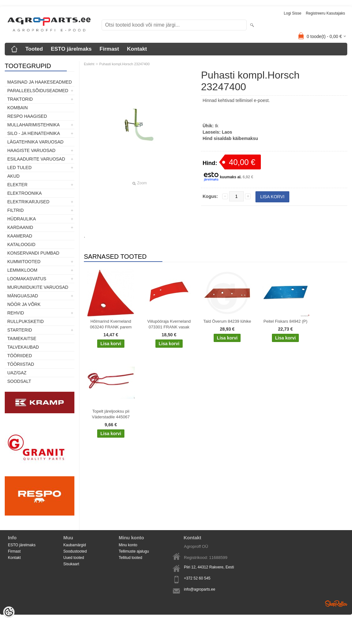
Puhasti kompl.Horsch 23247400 (124, 64)
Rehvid (15, 312)
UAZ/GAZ (17, 372)
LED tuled (19, 167)
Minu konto (128, 545)
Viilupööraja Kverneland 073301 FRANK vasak (169, 324)
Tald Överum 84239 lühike (227, 321)
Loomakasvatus (26, 278)
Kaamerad (19, 235)
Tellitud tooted (130, 557)
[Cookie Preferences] (9, 612)
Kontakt (137, 49)
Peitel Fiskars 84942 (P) (285, 321)
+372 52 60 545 (197, 578)
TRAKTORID (20, 99)
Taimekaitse (21, 338)
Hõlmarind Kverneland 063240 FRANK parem (111, 324)
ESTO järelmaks (71, 49)
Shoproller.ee (336, 603)
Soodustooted (75, 551)
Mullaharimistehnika (33, 124)
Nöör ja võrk (24, 304)
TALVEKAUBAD (23, 347)
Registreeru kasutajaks (325, 13)
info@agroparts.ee (199, 589)
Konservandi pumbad (33, 253)
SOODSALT (19, 381)
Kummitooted (24, 261)
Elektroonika (24, 193)
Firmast (109, 49)
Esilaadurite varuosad (36, 159)
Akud (13, 176)
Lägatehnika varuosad (35, 141)
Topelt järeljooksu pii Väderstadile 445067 (110, 414)
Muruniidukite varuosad (37, 287)
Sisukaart (71, 564)
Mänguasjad (22, 295)
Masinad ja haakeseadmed (39, 82)
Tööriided (19, 355)
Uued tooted (73, 557)
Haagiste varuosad (31, 150)
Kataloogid (21, 244)
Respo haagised (27, 116)
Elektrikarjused (28, 201)
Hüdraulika (21, 218)
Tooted (34, 49)
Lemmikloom (22, 270)
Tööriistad (20, 364)
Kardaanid (20, 227)
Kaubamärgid (74, 545)
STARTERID (19, 330)
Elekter (17, 184)
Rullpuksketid (25, 321)
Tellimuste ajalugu (134, 551)
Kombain (17, 107)
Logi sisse (292, 13)
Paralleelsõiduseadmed (37, 90)
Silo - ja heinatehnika (33, 133)
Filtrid (15, 210)
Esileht (89, 64)
